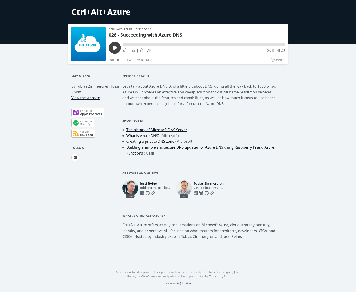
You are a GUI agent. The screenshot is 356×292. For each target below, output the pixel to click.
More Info (144, 59)
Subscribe (116, 59)
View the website (85, 97)
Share (130, 59)
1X (133, 51)
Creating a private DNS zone (150, 141)
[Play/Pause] (88, 44)
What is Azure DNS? (143, 135)
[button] (204, 44)
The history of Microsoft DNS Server (156, 129)
